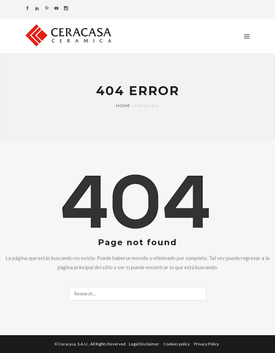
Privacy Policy (206, 343)
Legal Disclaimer (144, 343)
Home (123, 105)
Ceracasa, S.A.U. (92, 343)
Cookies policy (176, 343)
